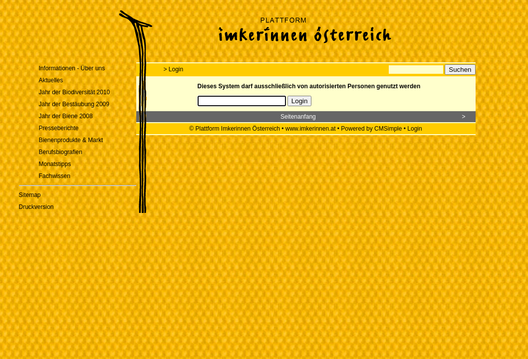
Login (414, 128)
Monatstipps (55, 164)
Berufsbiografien (60, 152)
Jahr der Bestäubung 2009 (74, 104)
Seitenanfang (298, 116)
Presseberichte (59, 128)
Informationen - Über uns (72, 68)
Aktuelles (51, 80)
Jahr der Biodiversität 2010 (74, 92)
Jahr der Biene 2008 (66, 116)
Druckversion (36, 206)
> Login (174, 69)
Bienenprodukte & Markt (71, 140)
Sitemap (30, 194)
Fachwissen (54, 176)
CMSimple (388, 128)
